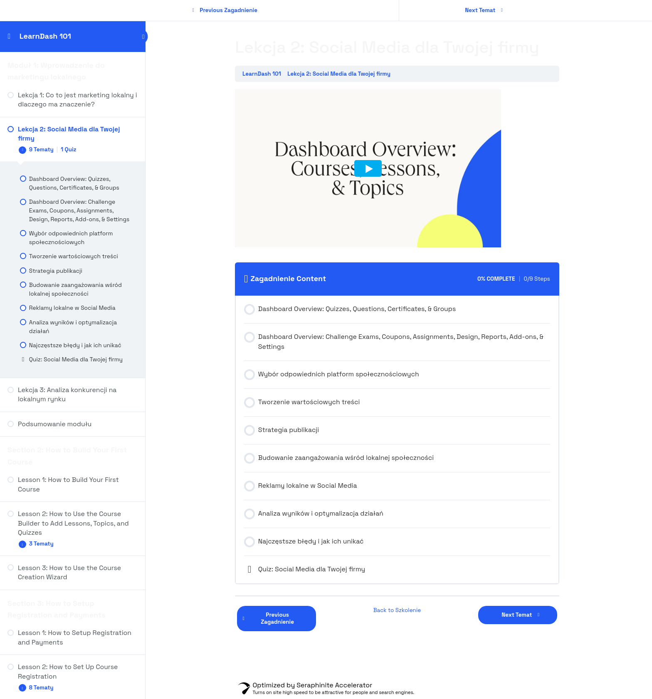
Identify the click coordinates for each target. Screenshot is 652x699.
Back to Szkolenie (399, 610)
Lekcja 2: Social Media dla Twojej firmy (340, 73)
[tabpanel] (399, 170)
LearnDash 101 (45, 36)
